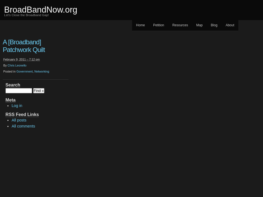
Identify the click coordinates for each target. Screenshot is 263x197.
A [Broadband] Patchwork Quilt (24, 45)
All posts (19, 120)
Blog (214, 25)
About (230, 25)
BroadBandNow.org (40, 10)
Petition (158, 25)
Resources (180, 25)
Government (24, 71)
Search (12, 84)
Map (199, 25)
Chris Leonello (17, 65)
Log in (17, 105)
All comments (23, 126)
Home (140, 25)
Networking (41, 71)
